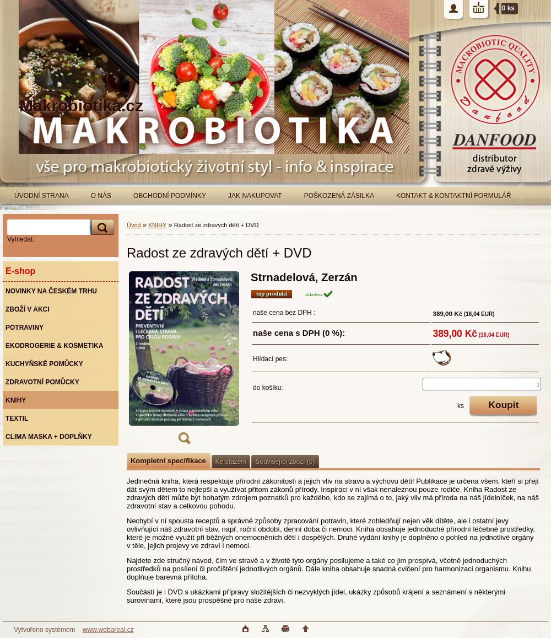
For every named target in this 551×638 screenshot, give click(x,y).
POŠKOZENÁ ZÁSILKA (339, 196)
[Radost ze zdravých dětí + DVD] (184, 361)
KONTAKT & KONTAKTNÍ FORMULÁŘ (453, 196)
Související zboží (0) (285, 461)
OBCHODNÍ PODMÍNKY (169, 196)
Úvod (134, 225)
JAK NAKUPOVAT (255, 196)
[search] (101, 227)
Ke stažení (231, 461)
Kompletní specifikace (168, 461)
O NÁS (101, 196)
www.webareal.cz (108, 630)
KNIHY (157, 225)
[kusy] (482, 384)
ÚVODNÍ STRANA (41, 196)
